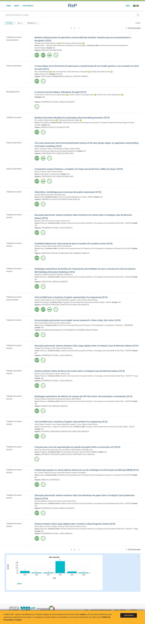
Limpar (138, 23)
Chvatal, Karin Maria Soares (100, 72)
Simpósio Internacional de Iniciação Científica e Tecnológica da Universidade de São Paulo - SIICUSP (95, 223)
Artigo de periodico (14, 66)
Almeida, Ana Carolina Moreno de (46, 43)
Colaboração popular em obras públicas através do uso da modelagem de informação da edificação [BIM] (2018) (87, 470)
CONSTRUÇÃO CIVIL (48, 153)
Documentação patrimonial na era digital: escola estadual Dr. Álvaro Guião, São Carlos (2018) (78, 320)
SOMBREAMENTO (58, 76)
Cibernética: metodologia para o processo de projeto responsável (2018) (68, 192)
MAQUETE (71, 102)
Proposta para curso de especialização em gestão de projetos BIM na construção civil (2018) (77, 447)
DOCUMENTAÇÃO (55, 50)
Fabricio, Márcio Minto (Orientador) (59, 246)
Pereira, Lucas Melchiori (55, 149)
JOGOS (61, 228)
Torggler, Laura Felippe (42, 348)
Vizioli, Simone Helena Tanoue (71, 43)
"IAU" (20, 23)
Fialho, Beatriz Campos (43, 424)
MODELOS (45, 50)
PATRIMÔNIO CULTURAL (50, 102)
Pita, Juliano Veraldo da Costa (45, 120)
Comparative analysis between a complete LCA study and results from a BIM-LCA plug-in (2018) (79, 169)
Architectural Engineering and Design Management (58, 151)
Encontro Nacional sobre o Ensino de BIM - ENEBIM (79, 452)
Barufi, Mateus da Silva (43, 526)
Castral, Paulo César (69, 501)
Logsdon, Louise (40, 246)
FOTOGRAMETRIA (69, 330)
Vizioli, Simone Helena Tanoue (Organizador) (50, 95)
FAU (57, 74)
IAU (54, 48)
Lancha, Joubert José (62, 221)
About (16, 6)
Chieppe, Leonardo (57, 526)
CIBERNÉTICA (46, 199)
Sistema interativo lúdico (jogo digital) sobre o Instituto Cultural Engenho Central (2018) (75, 524)
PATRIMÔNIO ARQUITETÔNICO (87, 330)
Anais (42, 197)
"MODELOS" (32, 23)
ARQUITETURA (46, 282)
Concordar (128, 615)
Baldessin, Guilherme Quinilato (45, 274)
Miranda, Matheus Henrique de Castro (48, 501)
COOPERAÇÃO (54, 480)
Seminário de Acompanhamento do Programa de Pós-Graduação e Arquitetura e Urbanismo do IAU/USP (94, 248)
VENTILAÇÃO (46, 76)
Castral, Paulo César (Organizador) (109, 95)
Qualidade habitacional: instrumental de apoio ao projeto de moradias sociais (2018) (73, 243)
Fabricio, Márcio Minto (72, 149)
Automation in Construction (50, 174)
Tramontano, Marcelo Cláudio (69, 120)
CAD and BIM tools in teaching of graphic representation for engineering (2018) (71, 297)
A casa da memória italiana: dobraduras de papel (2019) (60, 92)
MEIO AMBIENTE (76, 253)
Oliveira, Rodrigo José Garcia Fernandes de (50, 399)
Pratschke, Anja (59, 195)
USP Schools (28, 6)
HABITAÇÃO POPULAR (49, 253)
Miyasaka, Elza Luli (57, 450)
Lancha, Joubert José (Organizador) (81, 95)
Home (8, 6)
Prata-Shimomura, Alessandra (77, 72)
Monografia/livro (13, 92)
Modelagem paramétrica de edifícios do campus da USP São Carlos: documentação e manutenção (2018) (83, 396)
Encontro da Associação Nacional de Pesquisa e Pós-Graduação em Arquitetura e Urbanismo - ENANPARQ (95, 325)
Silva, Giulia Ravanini (42, 323)
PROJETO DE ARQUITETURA (59, 127)
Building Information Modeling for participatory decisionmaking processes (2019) (72, 117)
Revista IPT (44, 74)
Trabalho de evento (14, 117)
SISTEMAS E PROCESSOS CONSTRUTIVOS (56, 305)
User (128, 6)
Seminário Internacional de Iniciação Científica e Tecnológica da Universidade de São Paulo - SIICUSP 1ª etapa (99, 376)
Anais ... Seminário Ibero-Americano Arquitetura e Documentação (63, 45)
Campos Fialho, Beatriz (43, 300)
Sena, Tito (38, 450)
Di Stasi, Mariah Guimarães (44, 195)
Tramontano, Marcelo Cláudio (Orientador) (71, 473)
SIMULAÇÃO (69, 153)
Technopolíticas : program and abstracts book (56, 427)
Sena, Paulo (46, 450)
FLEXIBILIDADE (63, 253)
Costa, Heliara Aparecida (60, 300)
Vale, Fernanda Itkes (59, 72)
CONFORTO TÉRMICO (80, 76)
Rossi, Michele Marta (42, 72)
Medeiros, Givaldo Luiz (65, 274)
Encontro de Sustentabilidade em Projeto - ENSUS (75, 197)
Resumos (43, 223)
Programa (43, 452)
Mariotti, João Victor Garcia (44, 221)
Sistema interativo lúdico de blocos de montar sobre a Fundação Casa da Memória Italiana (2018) (80, 371)
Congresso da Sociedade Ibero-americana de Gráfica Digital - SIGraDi (87, 302)
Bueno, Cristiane (40, 149)
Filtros (9, 23)
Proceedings (44, 122)
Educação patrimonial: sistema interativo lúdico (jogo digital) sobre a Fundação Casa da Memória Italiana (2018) (86, 345)
